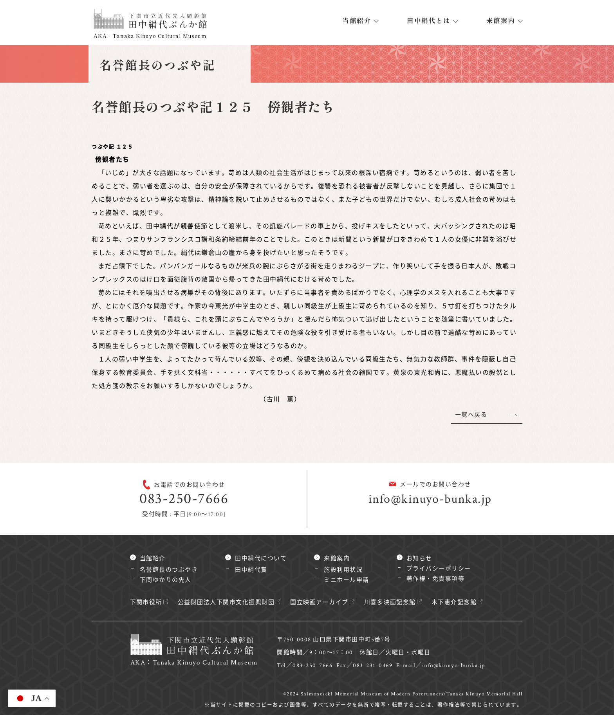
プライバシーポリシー (438, 568)
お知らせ (419, 558)
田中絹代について (261, 558)
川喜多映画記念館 (390, 602)
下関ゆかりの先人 (165, 580)
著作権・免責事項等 (435, 579)
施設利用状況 (343, 570)
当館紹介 (356, 20)
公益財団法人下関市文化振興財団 (226, 602)
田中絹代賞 (251, 570)
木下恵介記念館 (454, 602)
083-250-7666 (183, 498)
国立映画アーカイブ (320, 602)
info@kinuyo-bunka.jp (430, 499)
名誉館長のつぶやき (169, 570)
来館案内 (500, 20)
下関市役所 (146, 602)
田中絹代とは (428, 20)
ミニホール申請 (346, 580)
